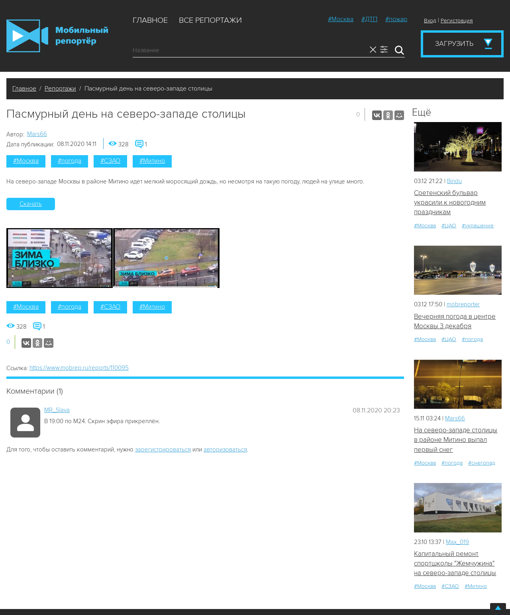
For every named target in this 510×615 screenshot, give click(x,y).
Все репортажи (210, 20)
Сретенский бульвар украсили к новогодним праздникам (450, 203)
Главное (150, 20)
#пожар (396, 19)
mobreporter (464, 304)
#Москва (340, 19)
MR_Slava (57, 410)
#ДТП (369, 19)
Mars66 (37, 134)
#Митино (152, 161)
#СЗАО (110, 161)
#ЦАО (448, 225)
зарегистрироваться (163, 449)
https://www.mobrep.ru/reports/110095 (79, 367)
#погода (69, 161)
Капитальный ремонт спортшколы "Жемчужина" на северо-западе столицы (455, 564)
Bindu (454, 181)
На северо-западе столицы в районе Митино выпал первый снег (455, 440)
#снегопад (481, 463)
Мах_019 (457, 542)
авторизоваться (225, 449)
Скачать (31, 203)
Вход (430, 20)
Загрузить (454, 43)
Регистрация (457, 20)
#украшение (478, 225)
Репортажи (60, 89)
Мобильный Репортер (57, 36)
